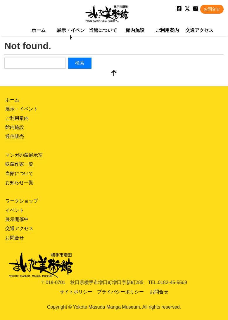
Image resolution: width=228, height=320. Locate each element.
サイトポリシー (76, 291)
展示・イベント (71, 34)
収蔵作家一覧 (19, 164)
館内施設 (135, 30)
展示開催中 (17, 219)
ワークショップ (21, 200)
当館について (103, 30)
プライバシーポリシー (120, 291)
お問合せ (212, 9)
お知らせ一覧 (19, 182)
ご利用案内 (167, 30)
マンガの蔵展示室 (24, 155)
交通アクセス (199, 30)
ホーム (39, 30)
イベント (14, 210)
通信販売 (14, 136)
